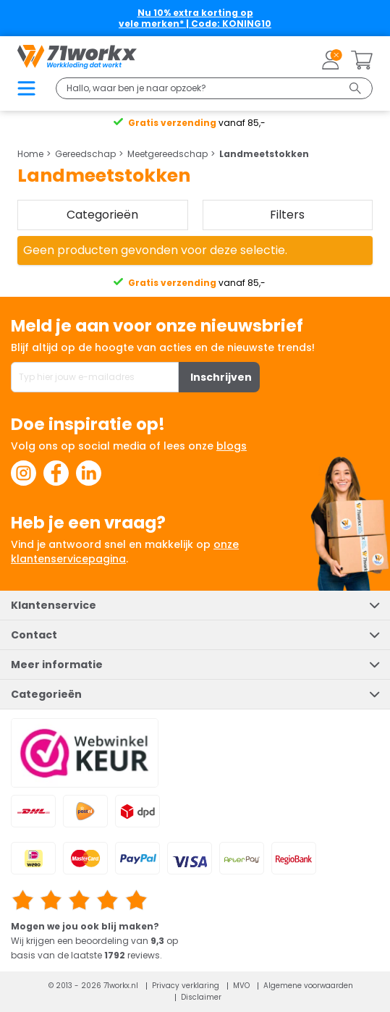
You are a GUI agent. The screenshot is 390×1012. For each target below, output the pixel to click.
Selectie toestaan (195, 545)
